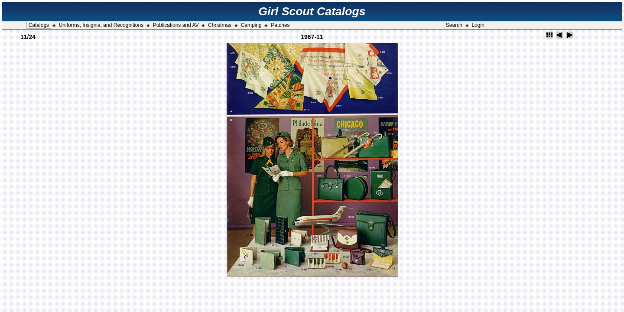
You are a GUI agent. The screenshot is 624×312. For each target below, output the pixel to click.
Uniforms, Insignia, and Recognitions (101, 25)
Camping (251, 25)
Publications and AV (176, 25)
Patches (280, 25)
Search (454, 25)
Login (477, 25)
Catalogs (39, 25)
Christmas (219, 25)
